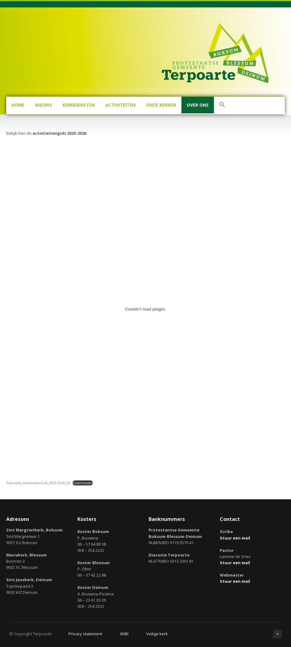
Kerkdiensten (79, 105)
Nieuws (43, 105)
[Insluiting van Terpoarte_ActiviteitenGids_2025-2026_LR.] (145, 309)
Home (17, 105)
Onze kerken (161, 105)
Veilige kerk (157, 633)
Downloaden (82, 483)
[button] (222, 105)
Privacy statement (85, 633)
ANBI (124, 633)
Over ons (198, 105)
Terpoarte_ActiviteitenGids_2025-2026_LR (38, 483)
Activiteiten (121, 105)
